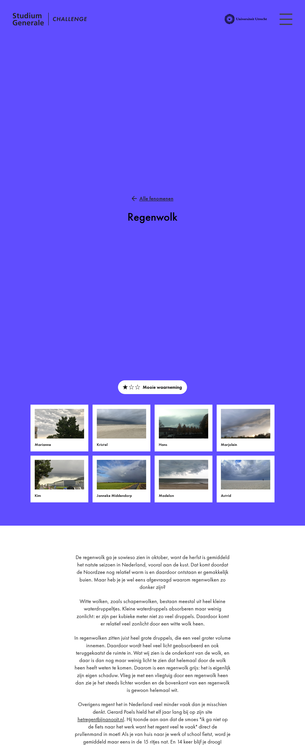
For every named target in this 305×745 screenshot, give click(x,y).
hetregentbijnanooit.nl (101, 719)
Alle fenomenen (156, 198)
